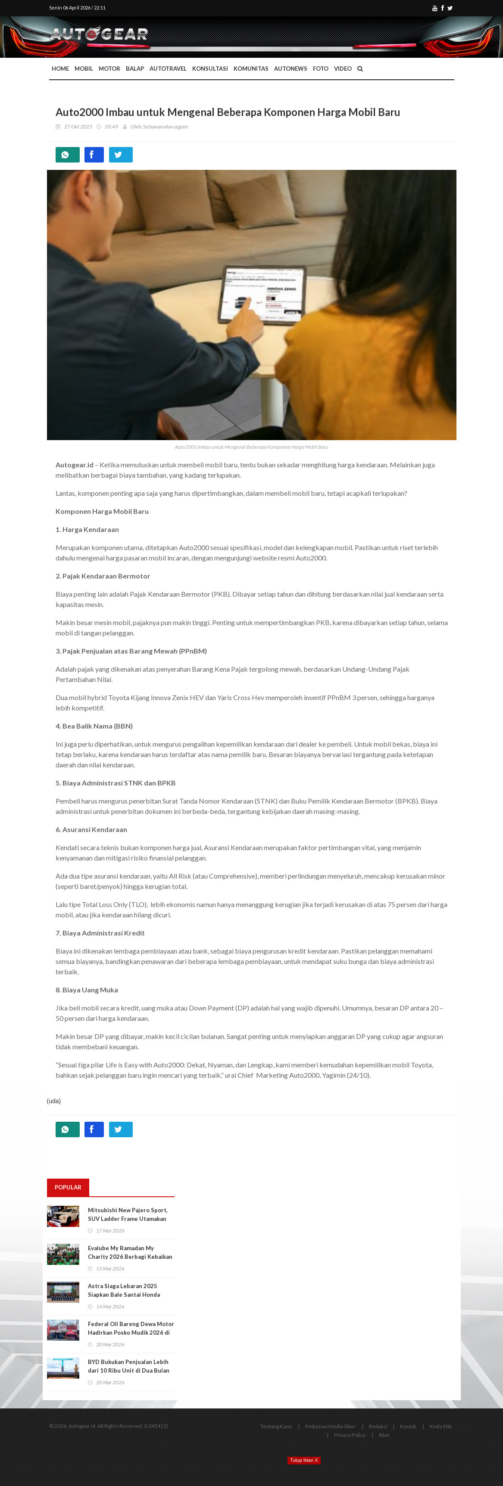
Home (60, 68)
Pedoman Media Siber (330, 1426)
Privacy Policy (350, 1435)
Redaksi (378, 1426)
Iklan (384, 1435)
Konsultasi (210, 68)
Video (343, 68)
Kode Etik (441, 1426)
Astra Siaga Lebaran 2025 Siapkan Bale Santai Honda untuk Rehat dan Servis (124, 1295)
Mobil (84, 68)
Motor (109, 68)
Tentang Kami (276, 1426)
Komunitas (251, 68)
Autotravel (168, 68)
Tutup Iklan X (304, 1460)
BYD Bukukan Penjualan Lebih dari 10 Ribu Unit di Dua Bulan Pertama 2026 (128, 1370)
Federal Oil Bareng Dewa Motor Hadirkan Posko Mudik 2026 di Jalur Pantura (131, 1332)
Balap (135, 68)
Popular (68, 1187)
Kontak (408, 1426)
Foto (320, 68)
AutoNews (290, 68)
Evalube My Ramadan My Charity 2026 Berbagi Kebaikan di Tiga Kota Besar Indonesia (130, 1257)
